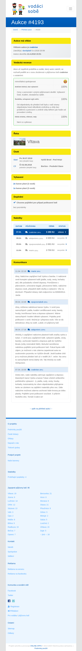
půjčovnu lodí (24, 615)
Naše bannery (13, 461)
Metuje (43, 516)
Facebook (12, 591)
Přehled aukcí (27, 30)
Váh (9, 512)
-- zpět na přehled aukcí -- (41, 409)
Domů (15, 30)
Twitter (10, 595)
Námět (10, 547)
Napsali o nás (13, 443)
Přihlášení (13, 611)
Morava (43, 501)
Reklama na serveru (16, 569)
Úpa (9, 516)
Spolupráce (12, 552)
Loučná (43, 523)
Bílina (10, 523)
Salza (42, 519)
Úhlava (43, 527)
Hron (42, 497)
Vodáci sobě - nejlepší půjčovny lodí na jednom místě (27, 8)
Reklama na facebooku (17, 574)
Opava (11, 534)
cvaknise (34, 47)
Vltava (10, 493)
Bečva (10, 531)
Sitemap (11, 629)
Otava (42, 505)
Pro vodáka (12, 615)
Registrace (13, 606)
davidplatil (27, 50)
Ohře (10, 505)
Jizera (10, 497)
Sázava (11, 508)
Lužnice (11, 501)
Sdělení (11, 556)
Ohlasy (11, 439)
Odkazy (11, 633)
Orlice (42, 512)
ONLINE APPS (36, 646)
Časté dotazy (13, 434)
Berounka (44, 493)
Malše (10, 519)
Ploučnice (44, 508)
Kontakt (11, 541)
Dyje (42, 531)
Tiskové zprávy (14, 448)
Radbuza (12, 527)
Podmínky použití (15, 430)
